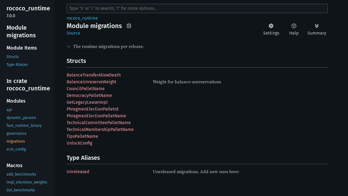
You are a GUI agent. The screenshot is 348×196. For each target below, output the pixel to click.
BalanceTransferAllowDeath (94, 75)
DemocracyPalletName (89, 95)
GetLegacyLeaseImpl (87, 102)
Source (73, 33)
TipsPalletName (82, 136)
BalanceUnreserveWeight (91, 81)
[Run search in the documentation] (197, 8)
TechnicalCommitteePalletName (99, 122)
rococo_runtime (82, 18)
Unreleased (78, 171)
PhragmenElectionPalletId (93, 109)
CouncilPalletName (86, 88)
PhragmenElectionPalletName (96, 115)
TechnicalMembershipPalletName (100, 129)
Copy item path (129, 25)
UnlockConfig (79, 143)
